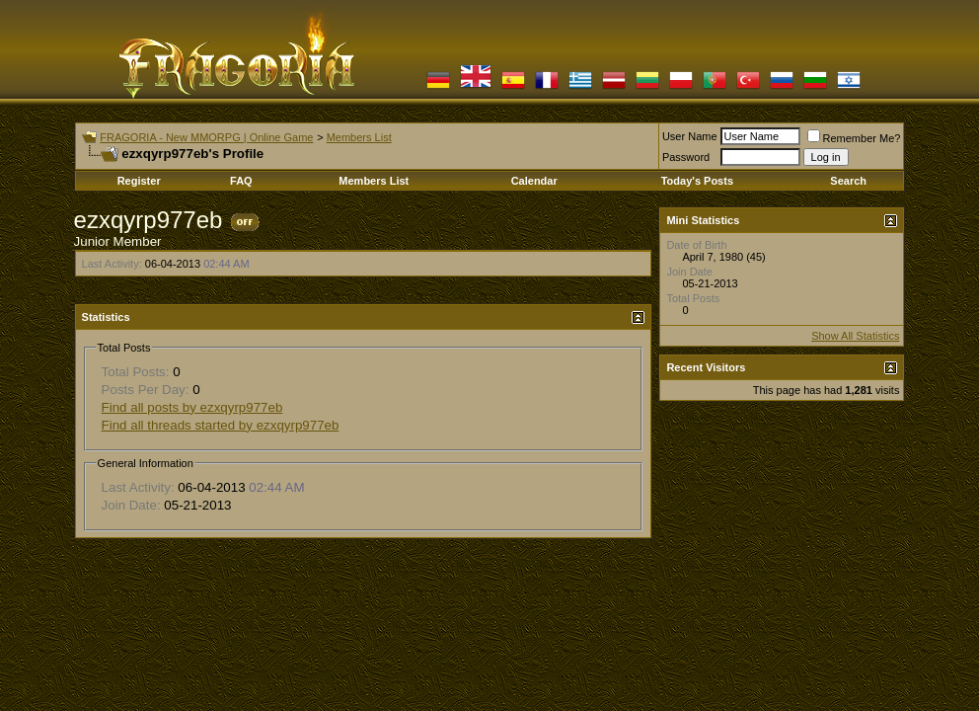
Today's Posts (697, 181)
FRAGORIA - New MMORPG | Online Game (206, 137)
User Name (689, 136)
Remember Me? (854, 138)
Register (139, 181)
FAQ (241, 181)
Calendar (534, 181)
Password (686, 157)
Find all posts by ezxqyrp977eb (192, 407)
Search (848, 181)
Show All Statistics (855, 336)
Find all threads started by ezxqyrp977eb (220, 425)
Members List (359, 137)
